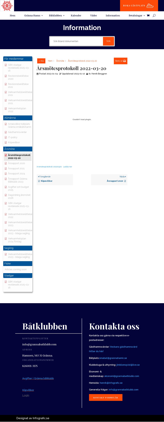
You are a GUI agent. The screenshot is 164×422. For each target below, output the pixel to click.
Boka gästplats (135, 5)
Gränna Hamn (32, 16)
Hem (12, 16)
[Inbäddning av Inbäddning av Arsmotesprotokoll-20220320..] (82, 119)
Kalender (76, 16)
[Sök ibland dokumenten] (76, 41)
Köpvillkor (28, 390)
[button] (17, 58)
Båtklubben (55, 16)
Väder (93, 16)
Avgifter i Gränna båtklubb (38, 378)
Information (113, 16)
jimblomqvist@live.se (128, 365)
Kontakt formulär (107, 397)
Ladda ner (67, 167)
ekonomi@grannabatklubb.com (121, 376)
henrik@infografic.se (111, 383)
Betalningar (135, 16)
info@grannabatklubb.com (123, 389)
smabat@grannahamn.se (113, 358)
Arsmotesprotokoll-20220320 (49, 167)
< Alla (41, 61)
